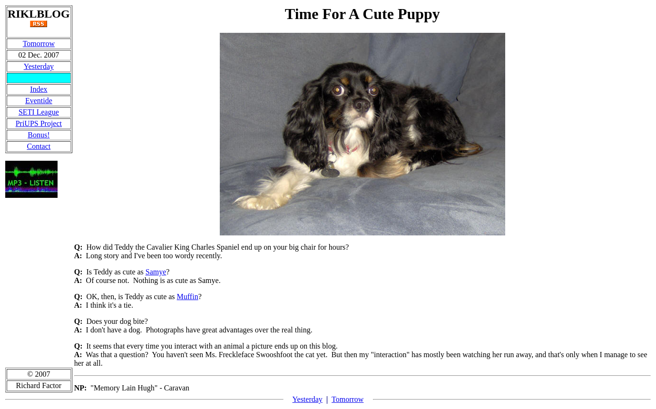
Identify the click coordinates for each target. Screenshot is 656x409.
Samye (156, 272)
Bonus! (38, 135)
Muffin (187, 296)
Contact (38, 146)
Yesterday (39, 66)
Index (38, 89)
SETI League (39, 112)
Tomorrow (39, 43)
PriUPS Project (39, 123)
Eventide (38, 101)
